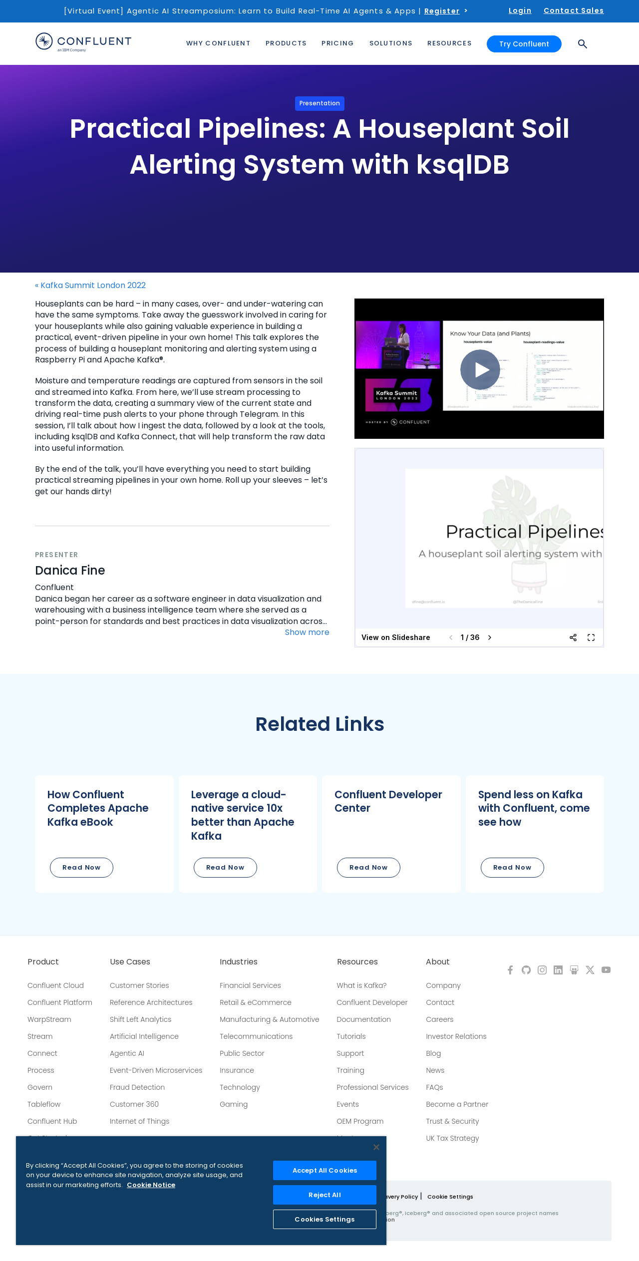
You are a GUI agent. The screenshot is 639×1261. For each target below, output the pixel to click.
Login (520, 10)
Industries (239, 961)
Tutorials (351, 1036)
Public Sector (242, 1053)
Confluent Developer (372, 1002)
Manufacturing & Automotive (270, 1019)
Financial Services (250, 985)
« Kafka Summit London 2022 (90, 285)
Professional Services (373, 1087)
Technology (240, 1087)
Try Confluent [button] (524, 44)
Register (442, 11)
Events (348, 1104)
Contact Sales (574, 10)
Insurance (237, 1070)
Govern (39, 1087)
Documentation (364, 1019)
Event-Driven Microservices (156, 1070)
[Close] (376, 1147)
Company (443, 985)
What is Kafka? (362, 985)
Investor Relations (456, 1036)
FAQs (434, 1087)
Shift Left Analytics (141, 1019)
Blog (433, 1053)
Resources (357, 961)
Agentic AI (127, 1053)
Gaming (234, 1104)
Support (350, 1053)
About (438, 961)
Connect (42, 1053)
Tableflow (43, 1104)
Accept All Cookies (325, 1170)
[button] (104, 834)
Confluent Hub (52, 1121)
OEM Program (360, 1121)
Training (350, 1070)
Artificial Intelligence (144, 1036)
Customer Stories (139, 985)
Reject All (324, 1195)
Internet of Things (139, 1121)
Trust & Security (452, 1121)
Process (40, 1070)
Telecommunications (256, 1036)
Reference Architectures (151, 1002)
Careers (439, 1019)
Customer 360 (134, 1104)
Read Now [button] (81, 867)
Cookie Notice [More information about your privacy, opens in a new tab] (151, 1185)
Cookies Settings (324, 1219)
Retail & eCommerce (256, 1002)
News (435, 1070)
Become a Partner (457, 1104)
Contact (440, 1002)
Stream (40, 1036)
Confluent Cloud (55, 985)
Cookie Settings (450, 1197)
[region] (201, 1190)
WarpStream (49, 1019)
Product (43, 961)
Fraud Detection (137, 1087)
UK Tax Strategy (452, 1138)
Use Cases (130, 961)
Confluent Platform (59, 1002)
